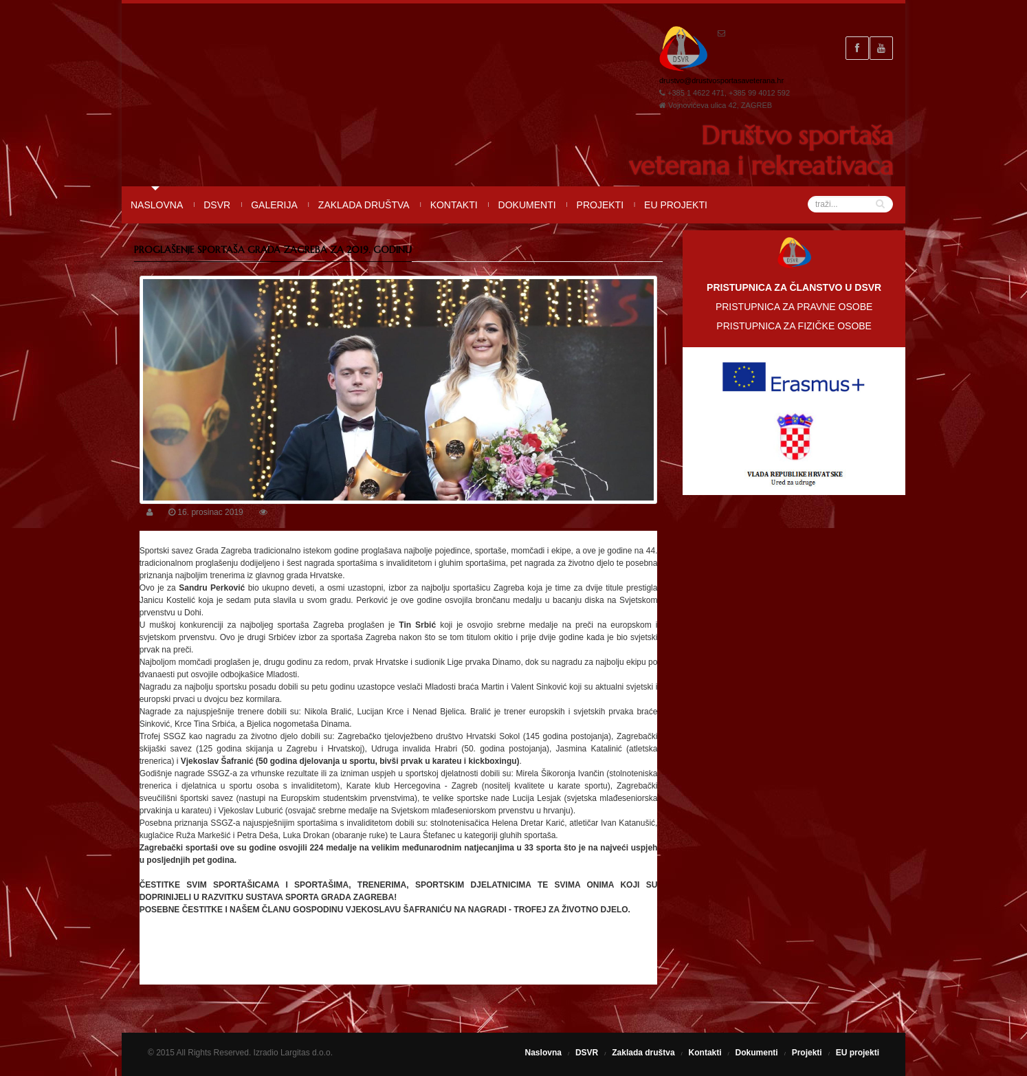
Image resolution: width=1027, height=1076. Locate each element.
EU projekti (675, 205)
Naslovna (157, 205)
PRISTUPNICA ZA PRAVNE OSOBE (794, 306)
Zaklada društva (364, 205)
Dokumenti (527, 205)
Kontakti (454, 205)
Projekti (600, 205)
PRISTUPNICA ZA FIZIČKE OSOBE (794, 325)
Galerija (274, 205)
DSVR (216, 205)
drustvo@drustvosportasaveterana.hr (721, 80)
